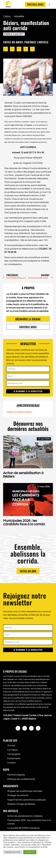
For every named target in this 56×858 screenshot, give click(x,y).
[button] (5, 51)
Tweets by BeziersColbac (19, 414)
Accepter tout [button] (30, 852)
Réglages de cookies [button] (12, 852)
